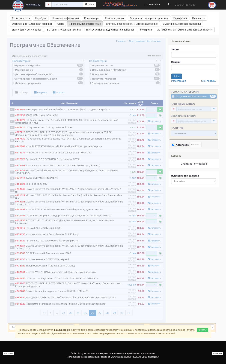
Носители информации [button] (65, 18)
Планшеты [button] (198, 18)
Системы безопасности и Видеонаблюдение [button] (131, 23)
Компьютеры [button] (92, 18)
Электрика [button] (145, 29)
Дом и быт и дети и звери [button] (26, 29)
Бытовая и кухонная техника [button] (64, 29)
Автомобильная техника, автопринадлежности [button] (184, 29)
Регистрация (178, 80)
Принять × (202, 330)
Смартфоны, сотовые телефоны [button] (182, 23)
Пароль (175, 61)
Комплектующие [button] (114, 18)
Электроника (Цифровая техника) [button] (32, 23)
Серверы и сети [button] (21, 18)
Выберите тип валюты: (185, 175)
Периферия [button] (180, 18)
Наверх (217, 353)
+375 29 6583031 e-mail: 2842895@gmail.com (120, 4)
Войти (177, 76)
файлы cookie (62, 329)
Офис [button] (60, 23)
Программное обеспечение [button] (85, 23)
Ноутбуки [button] (40, 18)
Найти (89, 4)
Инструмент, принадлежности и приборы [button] (110, 29)
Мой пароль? (208, 80)
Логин (175, 49)
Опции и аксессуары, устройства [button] (149, 18)
